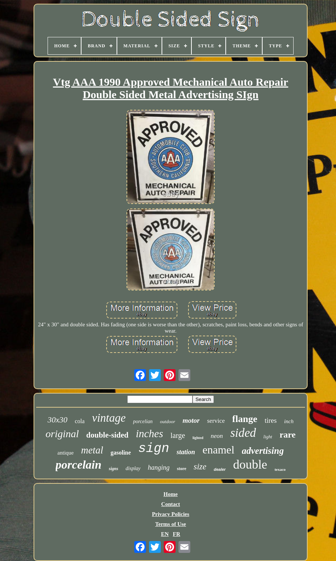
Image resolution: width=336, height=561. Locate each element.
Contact (170, 504)
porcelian (143, 421)
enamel (218, 449)
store (181, 468)
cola (80, 421)
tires (270, 420)
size (200, 466)
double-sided (107, 435)
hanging (159, 467)
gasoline (121, 452)
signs (113, 468)
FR (176, 534)
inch (289, 421)
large (177, 435)
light (267, 436)
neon (217, 435)
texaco (279, 469)
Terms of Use (170, 524)
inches (149, 433)
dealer (219, 469)
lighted (198, 438)
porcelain (78, 464)
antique (66, 453)
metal (92, 450)
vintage (108, 417)
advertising (263, 451)
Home (170, 494)
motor (191, 420)
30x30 (57, 419)
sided (243, 432)
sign (153, 448)
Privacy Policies (170, 514)
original (62, 433)
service (216, 420)
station (186, 452)
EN (165, 534)
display (132, 468)
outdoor (167, 421)
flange (244, 419)
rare (288, 434)
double (250, 464)
